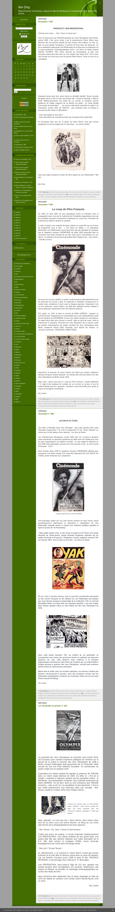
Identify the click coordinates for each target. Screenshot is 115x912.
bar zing (86, 197)
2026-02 (18, 217)
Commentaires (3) (74, 693)
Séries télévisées (20, 383)
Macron (18, 401)
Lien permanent (47, 194)
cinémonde (50, 695)
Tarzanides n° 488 (46, 414)
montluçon (92, 197)
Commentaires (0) (59, 194)
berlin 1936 (81, 898)
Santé (17, 375)
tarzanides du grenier (51, 406)
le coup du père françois (79, 403)
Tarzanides (19, 394)
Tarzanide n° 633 (27, 182)
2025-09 (18, 230)
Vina (17, 159)
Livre (17, 344)
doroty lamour (72, 406)
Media (17, 349)
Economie (18, 300)
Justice (18, 328)
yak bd (95, 693)
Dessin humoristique (21, 297)
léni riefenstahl (74, 194)
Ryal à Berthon (20, 177)
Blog (17, 287)
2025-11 (18, 225)
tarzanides (89, 898)
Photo (17, 367)
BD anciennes (20, 248)
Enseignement (20, 305)
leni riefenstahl (59, 695)
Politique (18, 370)
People (18, 365)
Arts (17, 274)
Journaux (18, 326)
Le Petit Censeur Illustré (22, 339)
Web (17, 399)
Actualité (18, 268)
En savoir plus (92, 910)
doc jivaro (55, 698)
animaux (18, 271)
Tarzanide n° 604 (45, 22)
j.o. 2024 (47, 197)
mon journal (88, 693)
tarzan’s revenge (71, 900)
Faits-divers (19, 308)
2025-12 (18, 222)
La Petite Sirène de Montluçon (24, 334)
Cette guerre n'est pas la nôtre (24, 147)
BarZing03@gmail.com (24, 254)
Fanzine (18, 310)
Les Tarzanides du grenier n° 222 (52, 706)
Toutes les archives (21, 238)
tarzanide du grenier (56, 197)
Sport (17, 391)
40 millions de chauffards (23, 263)
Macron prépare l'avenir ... (23, 150)
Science (18, 381)
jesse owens (63, 406)
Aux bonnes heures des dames (24, 276)
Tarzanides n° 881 (21, 114)
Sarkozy (18, 378)
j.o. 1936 (41, 197)
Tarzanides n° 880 (21, 144)
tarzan (90, 194)
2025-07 (18, 235)
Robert (17, 200)
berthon (18, 182)
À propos (24, 98)
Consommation (20, 294)
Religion (18, 373)
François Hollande (21, 315)
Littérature (18, 341)
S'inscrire (24, 31)
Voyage (18, 396)
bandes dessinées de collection (73, 197)
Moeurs (18, 352)
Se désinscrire (24, 33)
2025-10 (18, 228)
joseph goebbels (60, 900)
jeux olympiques (53, 403)
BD (16, 281)
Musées (18, 357)
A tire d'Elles (19, 266)
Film (17, 313)
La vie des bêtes (20, 336)
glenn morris (83, 194)
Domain (18, 172)
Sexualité (18, 386)
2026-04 (18, 212)
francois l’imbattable (65, 403)
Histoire (18, 321)
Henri (17, 195)
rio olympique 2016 (48, 900)
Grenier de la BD (20, 318)
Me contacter (24, 19)
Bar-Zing (24, 7)
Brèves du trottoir (20, 289)
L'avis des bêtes (20, 331)
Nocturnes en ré (20, 362)
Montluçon (19, 354)
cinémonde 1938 (92, 401)
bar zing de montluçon (65, 698)
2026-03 (18, 215)
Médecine (18, 347)
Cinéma (18, 292)
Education (18, 302)
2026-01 (18, 220)
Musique (18, 360)
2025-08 (18, 233)
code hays (96, 194)
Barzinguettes (20, 279)
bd (77, 900)
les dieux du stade (70, 695)
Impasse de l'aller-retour (22, 323)
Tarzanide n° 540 (45, 205)
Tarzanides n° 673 (26, 159)
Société (18, 388)
